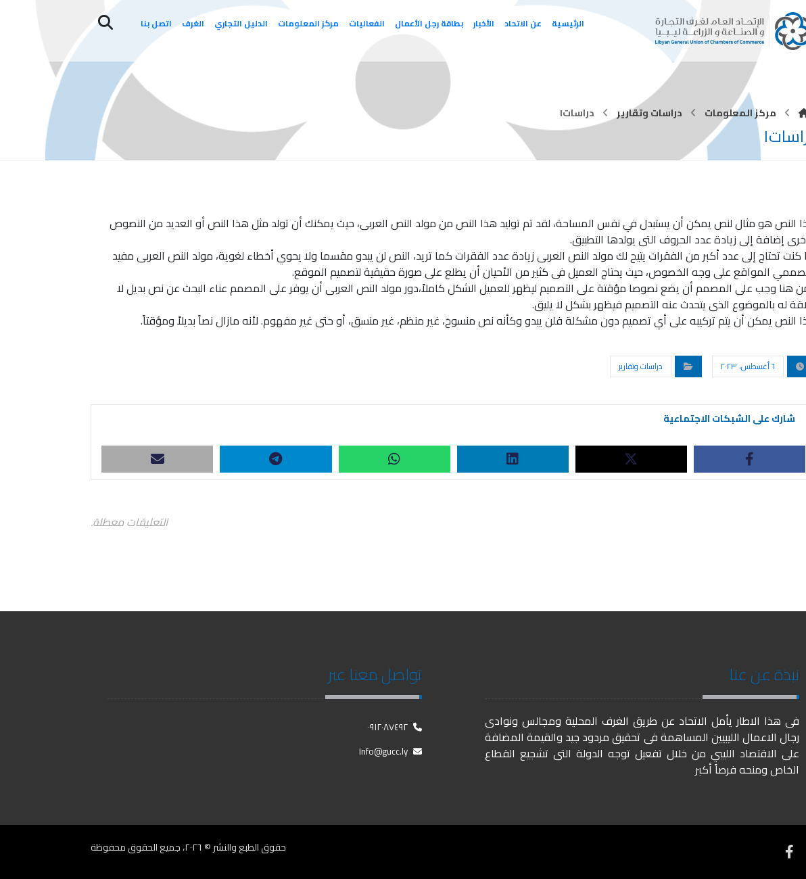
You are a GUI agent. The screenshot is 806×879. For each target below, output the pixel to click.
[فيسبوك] (789, 851)
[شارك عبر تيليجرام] (275, 459)
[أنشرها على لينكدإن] (513, 459)
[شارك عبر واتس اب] (394, 459)
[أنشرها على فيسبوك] (749, 459)
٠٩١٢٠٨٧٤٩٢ (394, 727)
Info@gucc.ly (390, 751)
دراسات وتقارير (641, 366)
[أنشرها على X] (631, 459)
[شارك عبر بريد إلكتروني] (157, 459)
